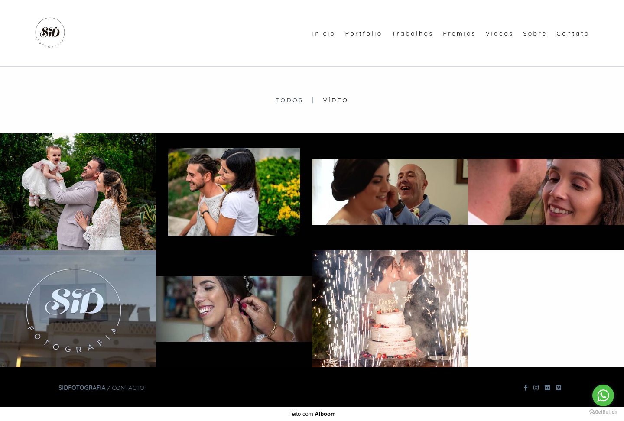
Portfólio (364, 33)
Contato (573, 33)
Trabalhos (412, 33)
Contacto (128, 388)
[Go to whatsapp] (603, 395)
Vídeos (500, 33)
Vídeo (335, 100)
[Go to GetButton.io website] (603, 412)
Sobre (535, 33)
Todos (290, 100)
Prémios (459, 33)
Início (323, 33)
